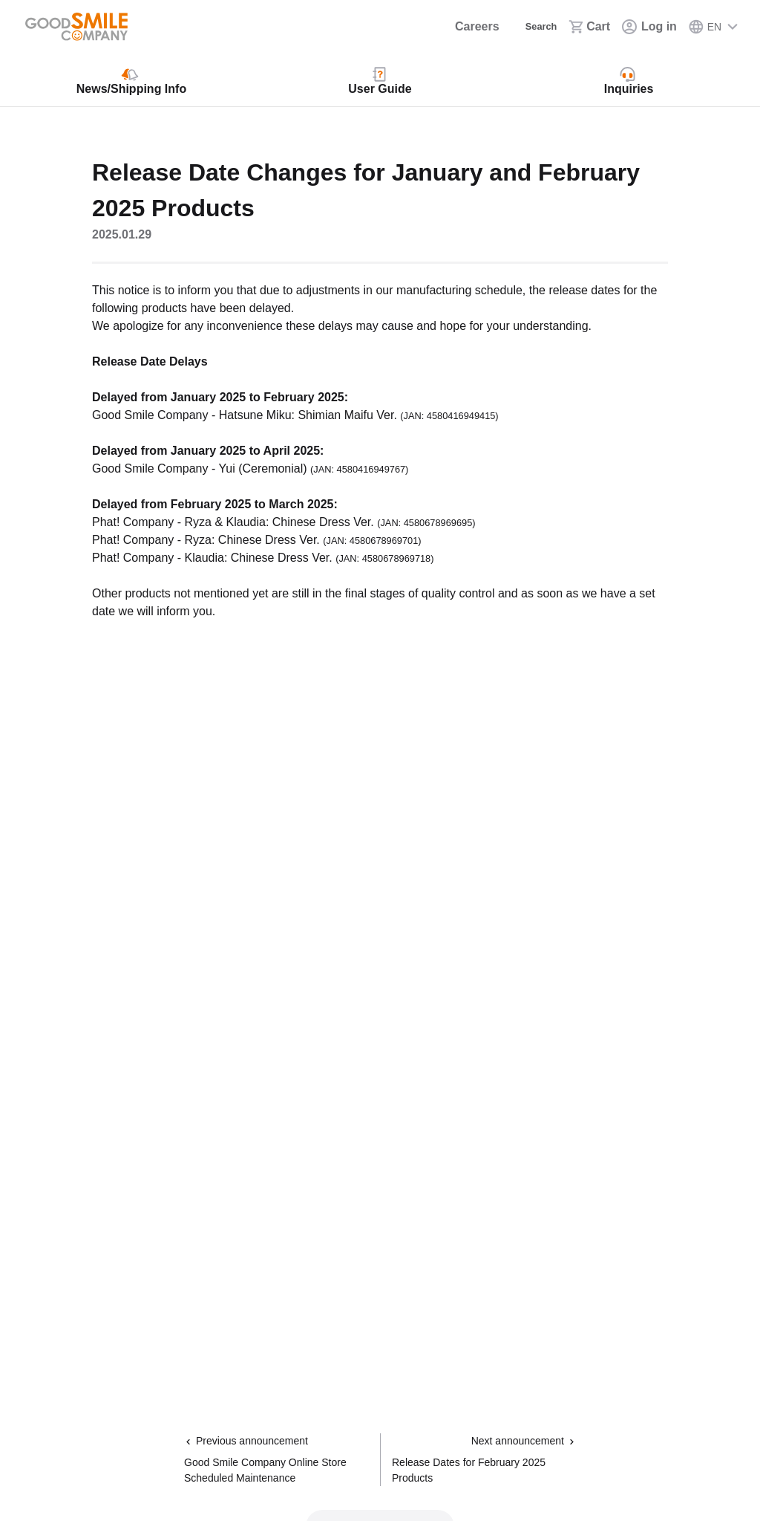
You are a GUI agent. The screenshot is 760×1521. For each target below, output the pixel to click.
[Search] (529, 26)
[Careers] (459, 26)
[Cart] (590, 26)
